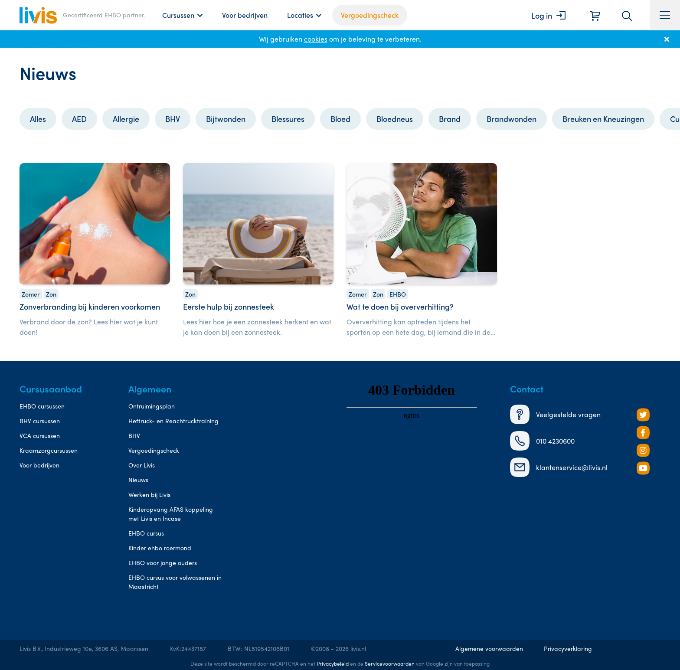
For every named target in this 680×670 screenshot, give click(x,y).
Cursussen (178, 15)
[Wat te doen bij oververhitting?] (422, 251)
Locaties (300, 15)
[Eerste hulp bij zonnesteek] (258, 251)
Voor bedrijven (245, 15)
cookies (315, 39)
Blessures (287, 118)
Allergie (126, 118)
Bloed (340, 118)
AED (79, 118)
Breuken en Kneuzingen (603, 118)
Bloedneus (394, 118)
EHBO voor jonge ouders (162, 562)
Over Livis (141, 465)
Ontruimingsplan (151, 406)
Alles (38, 118)
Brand (450, 118)
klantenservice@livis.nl (559, 467)
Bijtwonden (225, 118)
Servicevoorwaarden (390, 663)
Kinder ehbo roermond (159, 547)
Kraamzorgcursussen (49, 450)
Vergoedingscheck (370, 15)
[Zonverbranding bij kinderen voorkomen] (95, 251)
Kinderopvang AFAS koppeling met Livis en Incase (170, 514)
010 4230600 (542, 441)
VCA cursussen (40, 435)
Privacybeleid (333, 663)
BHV (172, 118)
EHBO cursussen (42, 406)
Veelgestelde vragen (555, 414)
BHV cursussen (40, 420)
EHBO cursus (146, 533)
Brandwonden (511, 118)
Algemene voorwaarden (489, 648)
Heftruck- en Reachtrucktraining (173, 420)
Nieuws (138, 479)
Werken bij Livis (149, 494)
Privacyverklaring (568, 648)
